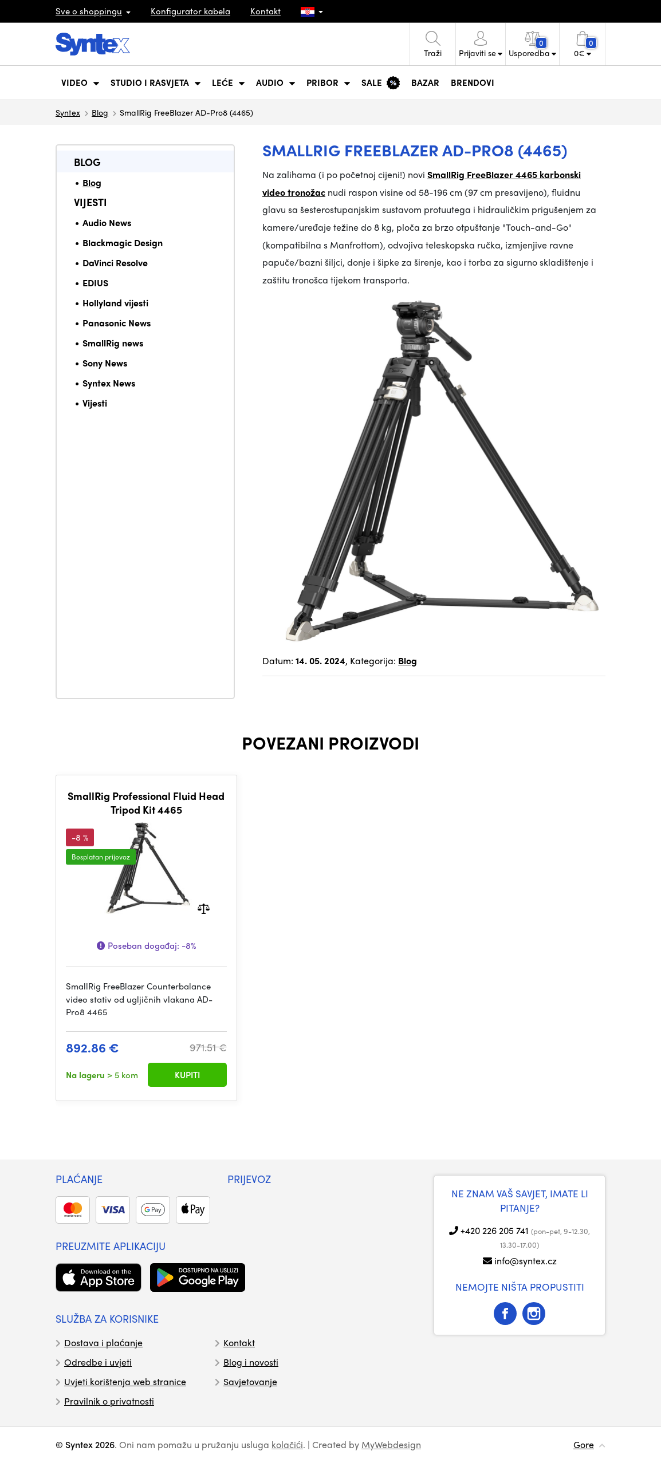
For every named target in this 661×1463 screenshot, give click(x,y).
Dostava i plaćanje (103, 1342)
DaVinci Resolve (115, 262)
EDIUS (95, 282)
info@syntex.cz (525, 1260)
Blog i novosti (250, 1362)
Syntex (68, 112)
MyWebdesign (391, 1444)
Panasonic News (116, 322)
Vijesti (90, 202)
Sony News (104, 362)
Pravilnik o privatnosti (109, 1400)
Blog (100, 112)
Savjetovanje (250, 1381)
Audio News (106, 222)
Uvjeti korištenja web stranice (125, 1381)
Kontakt (265, 11)
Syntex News (108, 382)
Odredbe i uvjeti (98, 1362)
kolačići (287, 1444)
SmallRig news (112, 342)
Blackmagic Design (122, 242)
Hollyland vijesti (115, 302)
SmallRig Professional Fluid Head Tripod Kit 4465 (146, 802)
